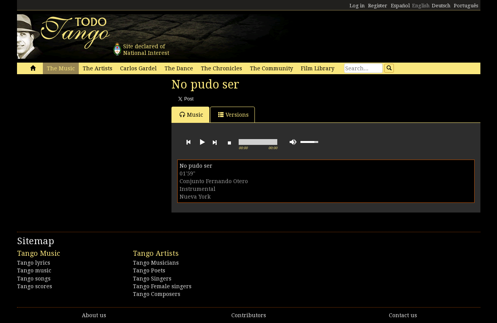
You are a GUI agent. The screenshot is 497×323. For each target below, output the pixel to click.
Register (377, 5)
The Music (61, 68)
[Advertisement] (75, 130)
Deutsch (441, 5)
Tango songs (34, 278)
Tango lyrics (33, 263)
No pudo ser (196, 166)
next (214, 142)
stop (229, 142)
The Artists (97, 68)
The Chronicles (221, 68)
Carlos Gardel (138, 68)
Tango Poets (149, 270)
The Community (271, 68)
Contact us (403, 315)
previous (188, 142)
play (201, 142)
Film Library (317, 68)
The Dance (179, 68)
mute (293, 142)
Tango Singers (152, 278)
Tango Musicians (156, 263)
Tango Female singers (162, 286)
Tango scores (34, 286)
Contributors (248, 315)
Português (466, 5)
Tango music (34, 270)
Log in (357, 5)
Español (400, 5)
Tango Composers (156, 294)
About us (94, 315)
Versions (233, 114)
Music (191, 114)
